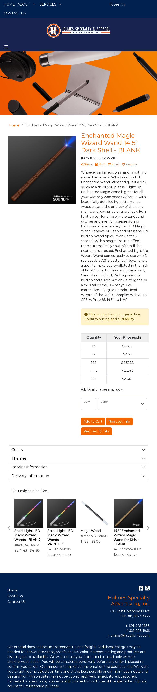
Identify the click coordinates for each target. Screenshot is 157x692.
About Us (15, 596)
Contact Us (16, 602)
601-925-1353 (139, 626)
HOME (9, 4)
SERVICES (48, 4)
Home (12, 590)
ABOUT (24, 4)
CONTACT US (15, 13)
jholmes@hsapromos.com (129, 635)
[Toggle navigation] (6, 47)
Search (117, 4)
